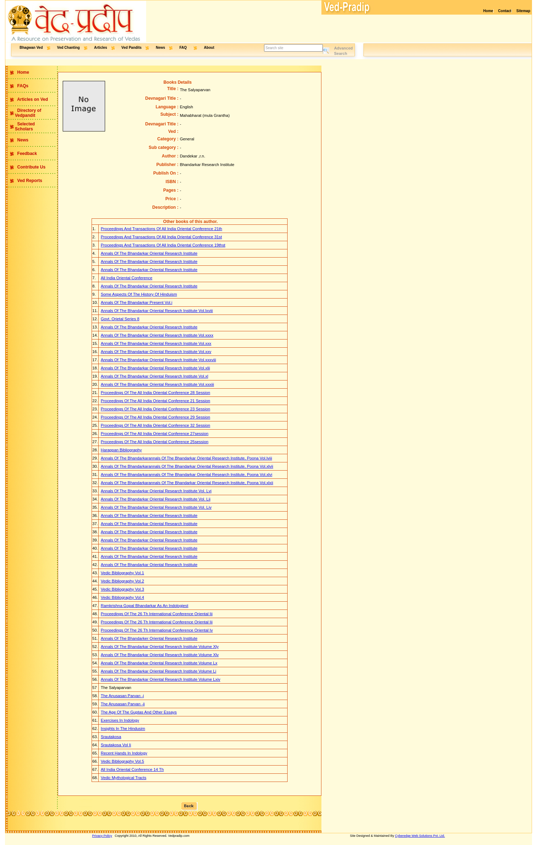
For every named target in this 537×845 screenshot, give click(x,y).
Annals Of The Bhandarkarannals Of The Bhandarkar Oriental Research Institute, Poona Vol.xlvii (187, 466)
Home (488, 11)
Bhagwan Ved (31, 48)
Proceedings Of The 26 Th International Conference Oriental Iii (157, 614)
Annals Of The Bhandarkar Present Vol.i (136, 302)
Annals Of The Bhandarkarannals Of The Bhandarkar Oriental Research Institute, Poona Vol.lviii (186, 458)
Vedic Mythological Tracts (123, 778)
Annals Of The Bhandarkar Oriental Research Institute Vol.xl (154, 376)
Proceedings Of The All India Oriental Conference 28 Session (155, 392)
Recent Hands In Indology (124, 753)
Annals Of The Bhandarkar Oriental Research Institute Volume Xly (160, 646)
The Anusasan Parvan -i (122, 696)
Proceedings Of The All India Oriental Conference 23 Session (155, 409)
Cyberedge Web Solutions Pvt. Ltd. (420, 836)
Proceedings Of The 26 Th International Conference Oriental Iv (157, 630)
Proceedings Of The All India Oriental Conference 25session (154, 442)
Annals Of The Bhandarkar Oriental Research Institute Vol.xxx (156, 343)
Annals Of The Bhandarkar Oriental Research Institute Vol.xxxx (157, 335)
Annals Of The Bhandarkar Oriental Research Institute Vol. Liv (156, 507)
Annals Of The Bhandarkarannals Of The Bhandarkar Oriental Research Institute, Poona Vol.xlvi (186, 474)
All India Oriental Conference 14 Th (132, 769)
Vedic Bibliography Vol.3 (122, 589)
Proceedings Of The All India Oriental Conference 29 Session (155, 417)
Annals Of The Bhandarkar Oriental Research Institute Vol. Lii (156, 499)
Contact (504, 11)
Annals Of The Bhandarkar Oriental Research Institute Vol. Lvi (156, 491)
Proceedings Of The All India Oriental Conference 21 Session (155, 401)
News (160, 48)
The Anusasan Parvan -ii (123, 704)
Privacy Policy (102, 836)
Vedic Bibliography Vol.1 (122, 573)
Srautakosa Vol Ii (116, 745)
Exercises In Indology (120, 720)
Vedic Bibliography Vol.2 (122, 581)
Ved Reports (29, 180)
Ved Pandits (132, 48)
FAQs (22, 85)
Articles (100, 48)
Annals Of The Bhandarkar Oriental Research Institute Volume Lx (159, 663)
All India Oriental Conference (127, 278)
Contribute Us (31, 167)
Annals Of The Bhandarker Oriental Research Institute (149, 638)
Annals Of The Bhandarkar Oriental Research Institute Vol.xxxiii (157, 384)
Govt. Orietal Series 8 (120, 319)
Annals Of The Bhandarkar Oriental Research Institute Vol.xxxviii (158, 360)
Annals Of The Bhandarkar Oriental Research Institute (149, 253)
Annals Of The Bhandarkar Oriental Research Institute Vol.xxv (156, 351)
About (209, 48)
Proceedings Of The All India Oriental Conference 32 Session (155, 425)
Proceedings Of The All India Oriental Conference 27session (154, 433)
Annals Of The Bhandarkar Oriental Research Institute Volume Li (158, 671)
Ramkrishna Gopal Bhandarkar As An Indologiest (145, 605)
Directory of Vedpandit (23, 113)
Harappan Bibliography (121, 450)
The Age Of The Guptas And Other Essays (139, 712)
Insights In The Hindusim (123, 728)
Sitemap (523, 11)
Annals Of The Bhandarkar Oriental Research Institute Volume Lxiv (160, 679)
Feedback (26, 153)
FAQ (183, 48)
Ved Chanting (68, 48)
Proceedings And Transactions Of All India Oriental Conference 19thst (163, 245)
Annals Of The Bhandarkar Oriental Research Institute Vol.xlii (155, 368)
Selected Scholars (20, 126)
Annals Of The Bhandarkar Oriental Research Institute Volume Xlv (160, 655)
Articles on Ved (32, 99)
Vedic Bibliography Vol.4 (122, 597)
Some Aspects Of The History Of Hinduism (139, 294)
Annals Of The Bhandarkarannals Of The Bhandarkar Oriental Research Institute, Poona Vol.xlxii (187, 483)
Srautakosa (111, 737)
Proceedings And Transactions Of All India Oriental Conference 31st (161, 237)
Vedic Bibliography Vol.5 (122, 761)
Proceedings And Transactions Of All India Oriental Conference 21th (161, 229)
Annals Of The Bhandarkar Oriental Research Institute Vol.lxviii (157, 311)
